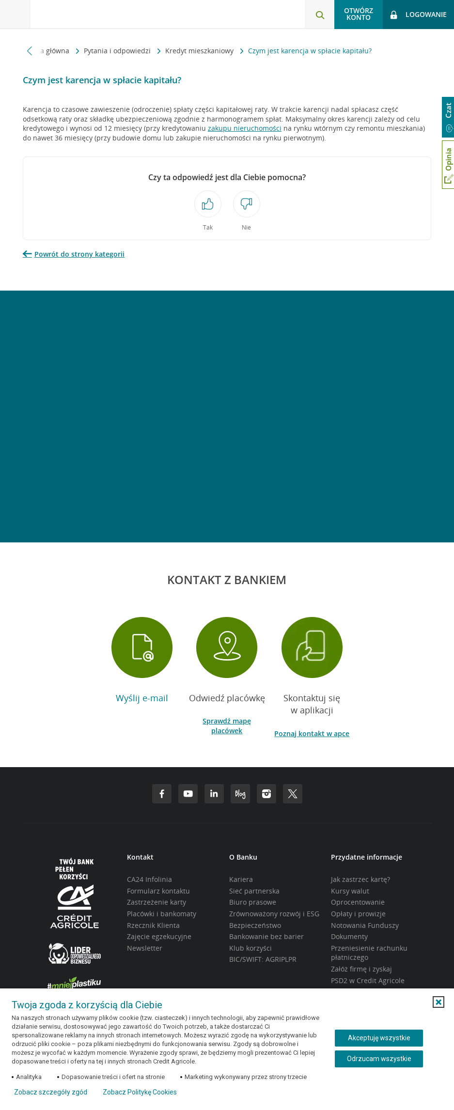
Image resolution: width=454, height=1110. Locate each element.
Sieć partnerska (254, 890)
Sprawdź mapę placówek (227, 725)
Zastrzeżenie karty (156, 902)
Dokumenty (349, 936)
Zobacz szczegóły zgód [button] (50, 1092)
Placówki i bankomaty (161, 913)
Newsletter (144, 948)
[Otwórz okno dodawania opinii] (448, 164)
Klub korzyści (250, 948)
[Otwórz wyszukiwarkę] (319, 14)
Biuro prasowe (252, 902)
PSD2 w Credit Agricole (368, 980)
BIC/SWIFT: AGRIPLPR (263, 959)
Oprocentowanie (358, 902)
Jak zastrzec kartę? (360, 879)
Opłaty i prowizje (358, 913)
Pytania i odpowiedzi (118, 50)
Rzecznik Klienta (153, 925)
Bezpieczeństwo (255, 925)
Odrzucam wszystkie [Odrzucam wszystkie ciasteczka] (379, 1059)
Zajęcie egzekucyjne (159, 936)
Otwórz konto (358, 14)
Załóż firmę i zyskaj (361, 968)
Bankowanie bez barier (266, 936)
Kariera (241, 879)
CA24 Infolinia (149, 879)
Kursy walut (350, 890)
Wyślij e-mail (142, 698)
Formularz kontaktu (158, 890)
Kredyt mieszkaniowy (200, 50)
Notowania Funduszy (365, 925)
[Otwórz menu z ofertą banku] (15, 14)
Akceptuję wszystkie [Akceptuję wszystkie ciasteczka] (379, 1038)
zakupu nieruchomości (245, 128)
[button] (438, 1002)
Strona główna (47, 50)
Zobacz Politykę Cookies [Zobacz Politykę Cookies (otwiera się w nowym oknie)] (140, 1092)
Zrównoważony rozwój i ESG (274, 913)
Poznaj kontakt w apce (311, 733)
